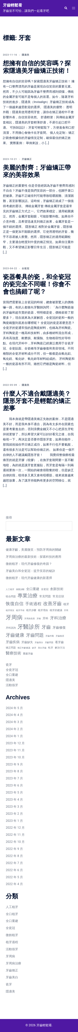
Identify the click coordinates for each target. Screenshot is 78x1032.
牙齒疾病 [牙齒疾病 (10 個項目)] (13, 642)
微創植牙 (12, 935)
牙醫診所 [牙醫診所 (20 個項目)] (29, 626)
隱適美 (25, 55)
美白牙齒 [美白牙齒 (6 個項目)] (42, 648)
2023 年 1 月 (14, 821)
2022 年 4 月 (14, 884)
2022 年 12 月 (15, 827)
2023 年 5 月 (14, 792)
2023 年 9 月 (14, 764)
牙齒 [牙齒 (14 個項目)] (46, 627)
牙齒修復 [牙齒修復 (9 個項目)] (59, 627)
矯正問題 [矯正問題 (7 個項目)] (11, 647)
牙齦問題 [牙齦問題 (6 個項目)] (49, 642)
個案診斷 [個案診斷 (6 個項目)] (20, 589)
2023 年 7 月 (14, 778)
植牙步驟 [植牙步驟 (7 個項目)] (31, 610)
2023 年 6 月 (14, 785)
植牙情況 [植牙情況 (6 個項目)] (10, 610)
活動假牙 (12, 685)
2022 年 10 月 (15, 842)
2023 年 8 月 (14, 771)
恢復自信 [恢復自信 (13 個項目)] (14, 603)
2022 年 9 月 (14, 849)
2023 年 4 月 (14, 799)
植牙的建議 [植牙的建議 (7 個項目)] (56, 610)
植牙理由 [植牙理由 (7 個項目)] (43, 610)
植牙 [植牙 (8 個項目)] (66, 604)
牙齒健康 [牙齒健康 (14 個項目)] (15, 635)
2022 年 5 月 (14, 877)
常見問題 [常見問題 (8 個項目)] (45, 596)
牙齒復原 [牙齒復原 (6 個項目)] (60, 636)
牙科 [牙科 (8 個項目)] (45, 618)
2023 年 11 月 (15, 750)
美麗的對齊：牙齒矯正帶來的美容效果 (37, 171)
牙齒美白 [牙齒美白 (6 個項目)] (39, 642)
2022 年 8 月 (14, 856)
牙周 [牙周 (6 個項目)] (66, 610)
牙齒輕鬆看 (12, 5)
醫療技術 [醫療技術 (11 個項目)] (13, 653)
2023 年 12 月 (15, 743)
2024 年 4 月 (14, 715)
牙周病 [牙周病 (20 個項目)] (14, 617)
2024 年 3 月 (14, 722)
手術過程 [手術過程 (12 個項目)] (33, 604)
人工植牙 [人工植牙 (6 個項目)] (10, 589)
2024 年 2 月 (14, 729)
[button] (65, 8)
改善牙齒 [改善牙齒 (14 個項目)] (52, 603)
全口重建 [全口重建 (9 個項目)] (32, 589)
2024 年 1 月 (14, 736)
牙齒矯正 (27, 159)
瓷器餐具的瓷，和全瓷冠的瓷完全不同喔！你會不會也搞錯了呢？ (37, 284)
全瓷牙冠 (12, 670)
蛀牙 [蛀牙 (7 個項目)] (50, 647)
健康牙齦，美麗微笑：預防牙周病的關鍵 (33, 549)
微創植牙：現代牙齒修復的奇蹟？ (29, 564)
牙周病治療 (13, 963)
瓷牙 (9, 664)
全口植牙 (12, 914)
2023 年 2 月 (14, 814)
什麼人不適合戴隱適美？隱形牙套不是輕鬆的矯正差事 (37, 401)
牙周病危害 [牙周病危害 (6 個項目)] (29, 618)
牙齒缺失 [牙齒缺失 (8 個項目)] (27, 642)
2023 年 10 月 (15, 757)
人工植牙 (12, 907)
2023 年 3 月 (14, 806)
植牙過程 (12, 942)
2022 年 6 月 (14, 870)
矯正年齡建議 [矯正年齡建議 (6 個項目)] (24, 648)
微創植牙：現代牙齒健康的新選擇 (29, 578)
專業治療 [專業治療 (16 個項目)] (28, 595)
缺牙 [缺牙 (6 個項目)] (34, 648)
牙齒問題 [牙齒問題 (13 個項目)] (35, 635)
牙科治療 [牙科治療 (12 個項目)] (58, 618)
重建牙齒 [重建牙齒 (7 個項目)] (28, 653)
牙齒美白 (12, 977)
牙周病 (10, 956)
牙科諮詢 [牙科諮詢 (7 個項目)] (11, 627)
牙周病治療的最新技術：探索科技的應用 (33, 557)
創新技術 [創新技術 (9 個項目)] (56, 589)
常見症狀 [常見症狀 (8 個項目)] (58, 596)
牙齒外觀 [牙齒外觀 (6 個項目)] (49, 636)
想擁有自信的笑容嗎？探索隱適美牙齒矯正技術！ (37, 67)
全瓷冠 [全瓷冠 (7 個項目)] (45, 589)
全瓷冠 (25, 268)
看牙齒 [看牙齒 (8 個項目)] (59, 642)
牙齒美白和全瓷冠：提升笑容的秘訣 (30, 571)
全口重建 (12, 675)
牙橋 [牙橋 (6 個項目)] (39, 618)
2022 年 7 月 (14, 863)
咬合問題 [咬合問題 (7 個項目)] (11, 596)
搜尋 (9, 517)
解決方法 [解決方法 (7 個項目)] (60, 647)
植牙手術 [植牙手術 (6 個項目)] (20, 610)
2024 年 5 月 (14, 708)
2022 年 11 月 (15, 835)
